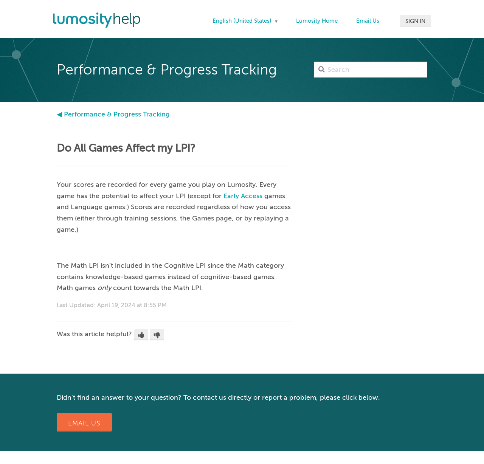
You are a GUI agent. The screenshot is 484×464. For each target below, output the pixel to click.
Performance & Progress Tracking (117, 114)
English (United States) (243, 21)
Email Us (367, 21)
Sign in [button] (415, 21)
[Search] (370, 70)
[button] (141, 334)
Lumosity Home (317, 21)
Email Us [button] (84, 423)
